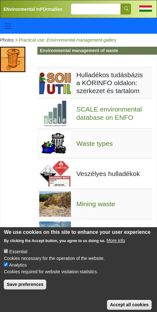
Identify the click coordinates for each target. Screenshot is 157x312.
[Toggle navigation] (8, 25)
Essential (18, 257)
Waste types (94, 143)
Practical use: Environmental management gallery (67, 40)
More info (116, 246)
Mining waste (95, 203)
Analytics (18, 270)
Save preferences (25, 290)
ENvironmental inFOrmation (32, 9)
